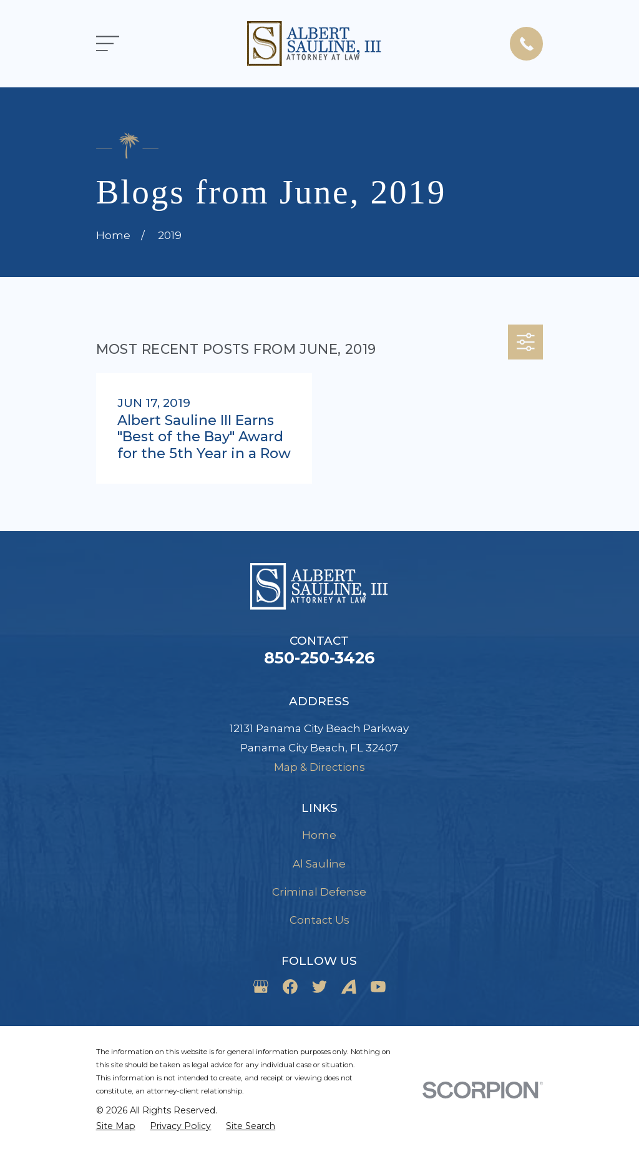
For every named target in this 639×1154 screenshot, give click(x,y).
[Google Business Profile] (260, 986)
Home (319, 835)
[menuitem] (115, 1126)
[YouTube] (378, 986)
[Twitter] (319, 986)
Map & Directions (319, 767)
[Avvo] (348, 986)
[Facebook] (290, 986)
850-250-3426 (319, 657)
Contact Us (319, 920)
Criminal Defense (319, 892)
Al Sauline (319, 864)
